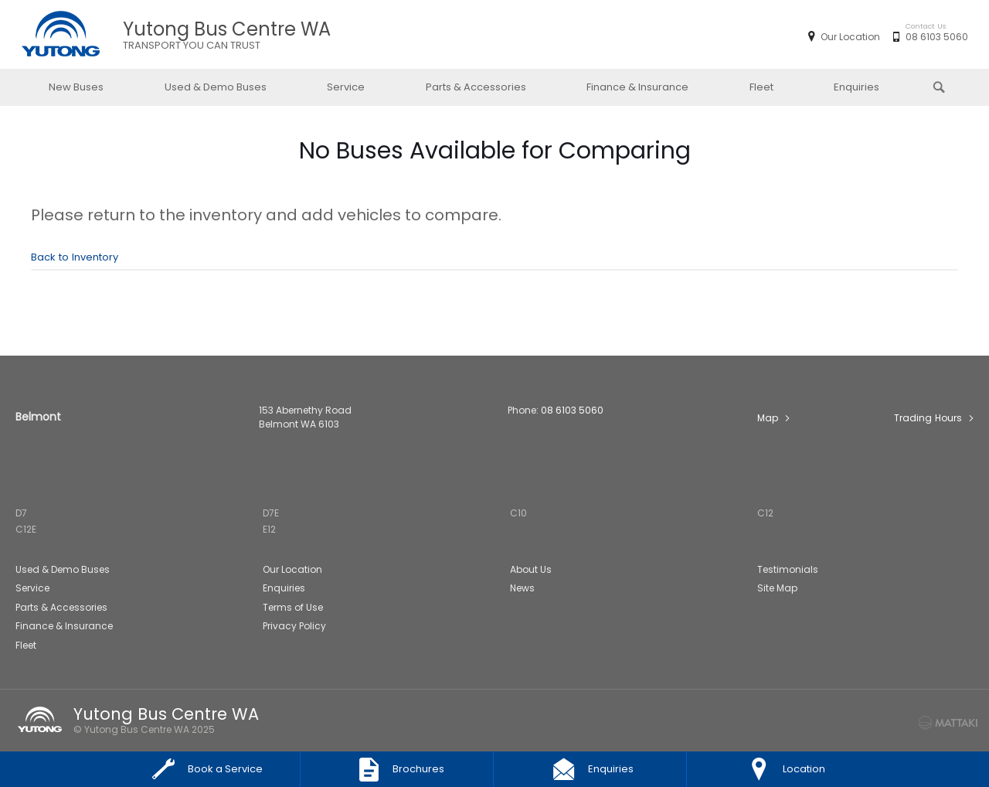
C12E (25, 529)
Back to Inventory (74, 257)
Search (929, 85)
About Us (531, 569)
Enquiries (856, 87)
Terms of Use (293, 607)
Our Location (850, 36)
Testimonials (787, 569)
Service (346, 87)
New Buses (76, 87)
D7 (21, 513)
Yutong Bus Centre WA (227, 35)
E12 (269, 529)
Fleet (761, 87)
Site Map (777, 588)
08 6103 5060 (934, 37)
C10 (518, 513)
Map (767, 417)
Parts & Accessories (476, 87)
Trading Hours (928, 417)
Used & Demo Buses (216, 87)
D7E (271, 513)
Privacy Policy (294, 625)
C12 (765, 513)
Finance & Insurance (637, 87)
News (522, 588)
